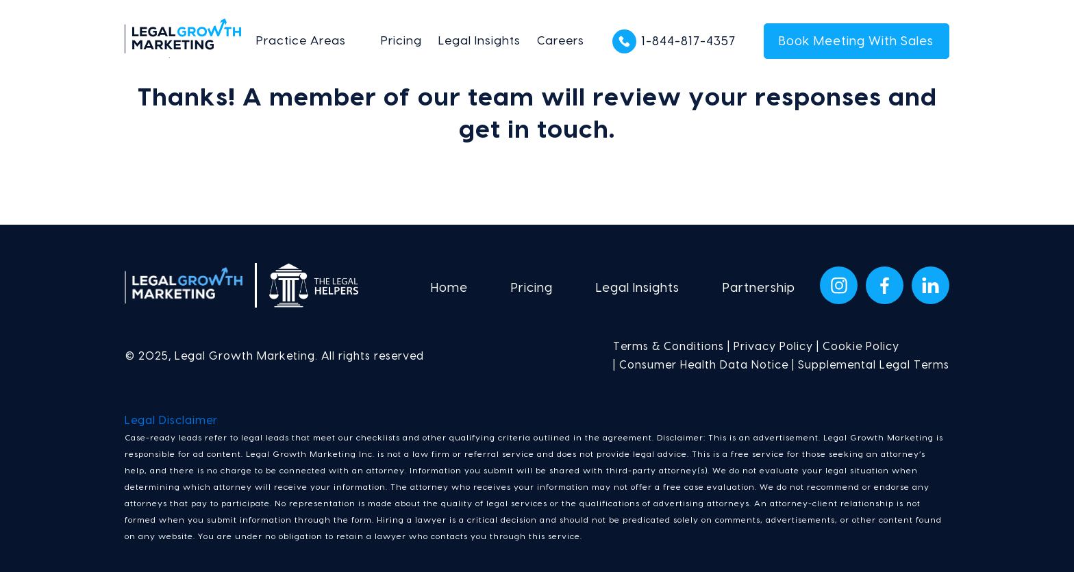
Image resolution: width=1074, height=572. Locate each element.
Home (449, 288)
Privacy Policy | (774, 346)
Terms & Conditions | (671, 346)
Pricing (401, 41)
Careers (560, 41)
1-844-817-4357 (688, 41)
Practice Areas (301, 41)
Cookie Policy (861, 346)
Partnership (759, 288)
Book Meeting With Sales (856, 41)
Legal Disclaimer (171, 420)
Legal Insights (479, 41)
